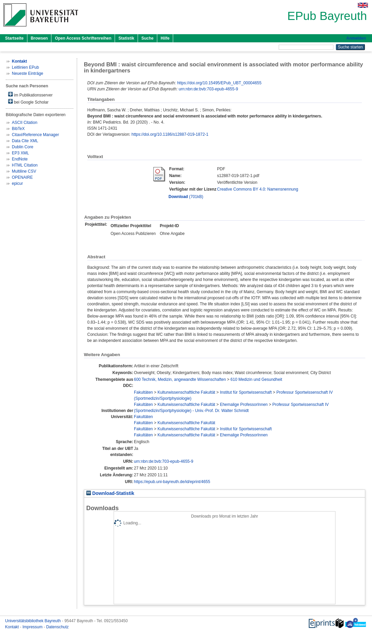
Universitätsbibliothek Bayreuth (33, 620)
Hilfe (165, 38)
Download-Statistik (110, 493)
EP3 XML (20, 153)
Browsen (39, 38)
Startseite (14, 38)
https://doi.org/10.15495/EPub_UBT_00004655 (219, 83)
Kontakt (12, 627)
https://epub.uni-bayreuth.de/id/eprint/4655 (172, 481)
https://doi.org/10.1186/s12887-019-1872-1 (170, 134)
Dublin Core (22, 147)
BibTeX (18, 128)
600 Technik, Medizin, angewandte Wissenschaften (180, 379)
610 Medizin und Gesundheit (256, 379)
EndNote (20, 159)
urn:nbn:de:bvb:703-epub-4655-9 (208, 89)
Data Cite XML (25, 140)
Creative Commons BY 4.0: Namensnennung (257, 189)
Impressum (33, 627)
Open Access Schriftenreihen (83, 38)
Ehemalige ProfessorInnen (244, 404)
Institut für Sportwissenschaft (246, 392)
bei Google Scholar (28, 102)
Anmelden (356, 38)
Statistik (126, 38)
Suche (147, 38)
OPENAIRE (22, 177)
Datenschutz (57, 627)
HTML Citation (25, 165)
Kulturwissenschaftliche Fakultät (186, 392)
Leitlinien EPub (25, 67)
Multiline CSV (24, 171)
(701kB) (185, 196)
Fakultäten (143, 392)
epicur (17, 183)
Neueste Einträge (27, 73)
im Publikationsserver (30, 94)
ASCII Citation (24, 122)
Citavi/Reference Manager (35, 134)
